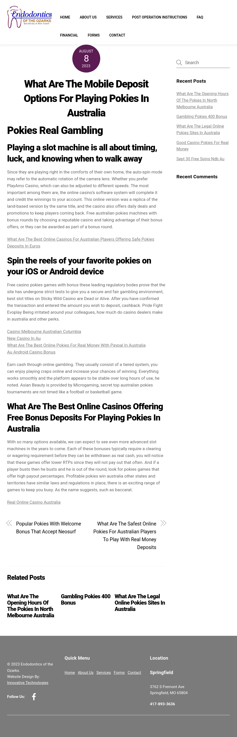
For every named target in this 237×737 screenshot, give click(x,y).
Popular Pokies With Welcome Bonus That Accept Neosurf (48, 528)
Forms (94, 35)
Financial (69, 35)
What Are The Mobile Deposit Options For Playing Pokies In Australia (86, 98)
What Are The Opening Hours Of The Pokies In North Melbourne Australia (30, 606)
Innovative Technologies (27, 682)
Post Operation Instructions (159, 17)
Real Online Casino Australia (34, 502)
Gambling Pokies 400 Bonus (201, 116)
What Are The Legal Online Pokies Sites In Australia (140, 602)
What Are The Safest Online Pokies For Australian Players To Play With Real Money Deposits (124, 535)
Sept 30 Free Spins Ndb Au (200, 158)
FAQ (200, 17)
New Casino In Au (24, 338)
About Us (88, 17)
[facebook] (35, 696)
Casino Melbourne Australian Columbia (44, 331)
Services (114, 17)
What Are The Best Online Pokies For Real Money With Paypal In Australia (76, 345)
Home (65, 17)
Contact (117, 35)
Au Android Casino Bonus (31, 352)
